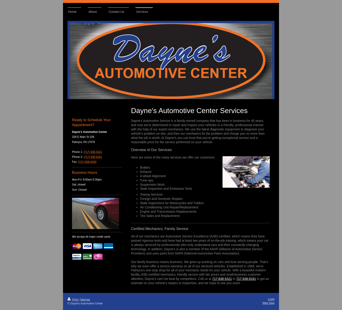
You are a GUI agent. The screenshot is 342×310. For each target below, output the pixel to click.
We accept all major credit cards (91, 236)
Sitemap (85, 299)
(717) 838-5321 (92, 152)
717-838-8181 (246, 279)
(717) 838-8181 (92, 156)
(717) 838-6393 (87, 161)
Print (73, 299)
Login (271, 299)
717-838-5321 (222, 279)
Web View (268, 303)
